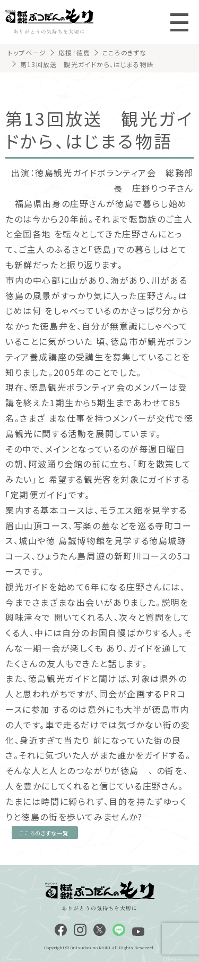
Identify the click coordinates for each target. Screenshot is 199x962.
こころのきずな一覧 (43, 833)
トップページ (27, 52)
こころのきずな (124, 52)
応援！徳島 (74, 52)
